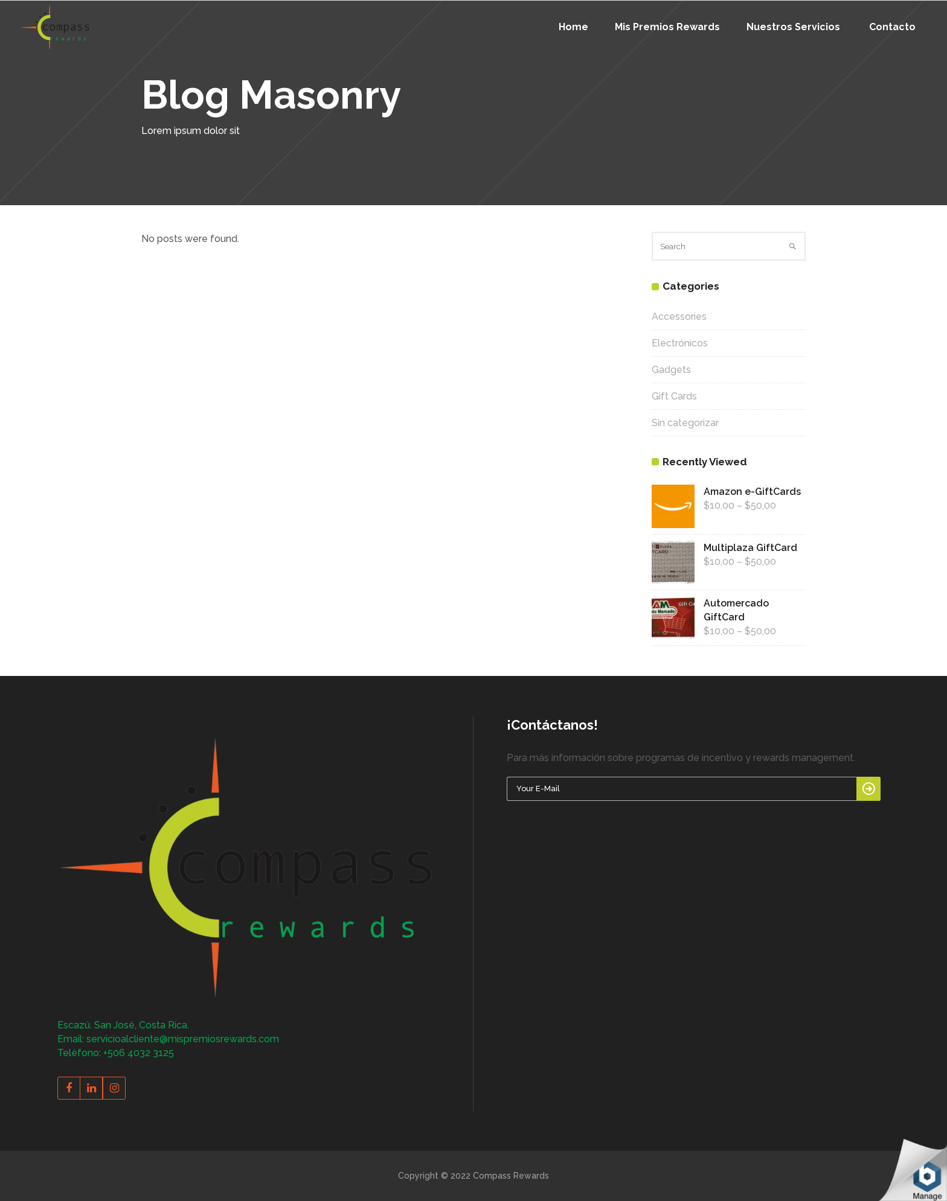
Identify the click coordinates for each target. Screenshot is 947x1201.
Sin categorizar (685, 422)
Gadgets (671, 369)
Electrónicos (680, 343)
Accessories (679, 316)
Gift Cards (674, 396)
